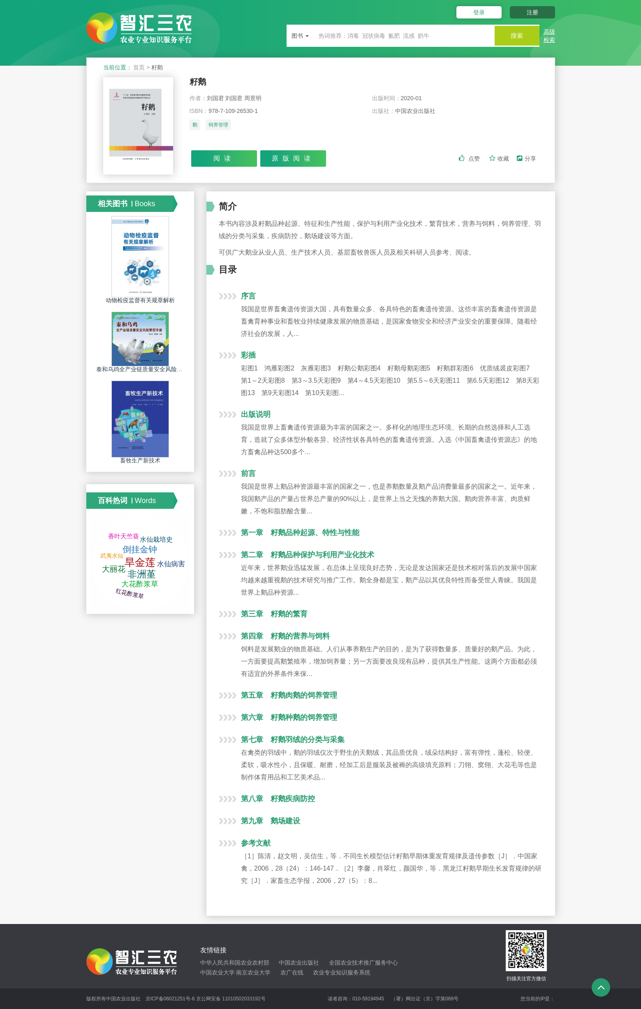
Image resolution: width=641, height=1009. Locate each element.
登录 (476, 12)
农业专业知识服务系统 (341, 972)
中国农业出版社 (299, 962)
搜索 (514, 35)
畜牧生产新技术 (140, 460)
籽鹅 (199, 82)
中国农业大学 (217, 972)
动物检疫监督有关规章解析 (140, 300)
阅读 (224, 158)
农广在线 (291, 972)
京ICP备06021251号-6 (170, 999)
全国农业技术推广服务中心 (363, 962)
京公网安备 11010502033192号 (231, 999)
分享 (526, 159)
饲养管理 (218, 126)
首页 (139, 67)
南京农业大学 (253, 972)
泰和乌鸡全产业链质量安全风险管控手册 (148, 369)
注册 (532, 12)
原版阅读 (293, 158)
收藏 (500, 159)
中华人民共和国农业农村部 (234, 962)
